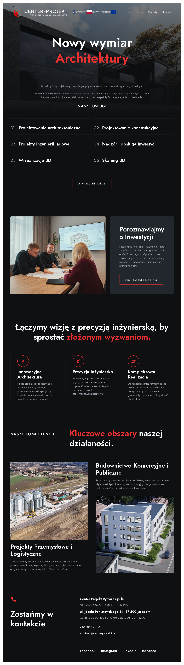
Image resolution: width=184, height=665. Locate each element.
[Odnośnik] (18, 12)
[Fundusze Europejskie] (94, 12)
